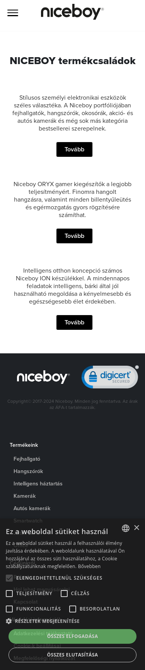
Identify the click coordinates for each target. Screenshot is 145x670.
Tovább (74, 149)
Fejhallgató (27, 459)
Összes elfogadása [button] (72, 636)
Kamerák (25, 496)
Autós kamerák (32, 508)
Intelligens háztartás (38, 483)
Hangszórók (28, 471)
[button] (72, 621)
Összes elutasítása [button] (72, 654)
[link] (110, 378)
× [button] (136, 528)
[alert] (72, 594)
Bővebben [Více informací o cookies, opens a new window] (89, 566)
